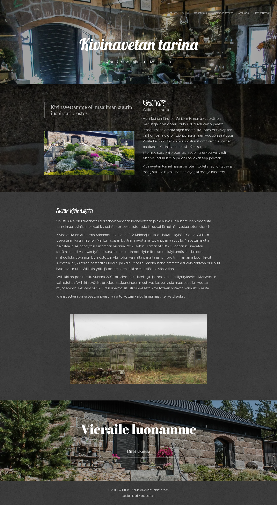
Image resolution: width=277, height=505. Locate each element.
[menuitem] (245, 13)
